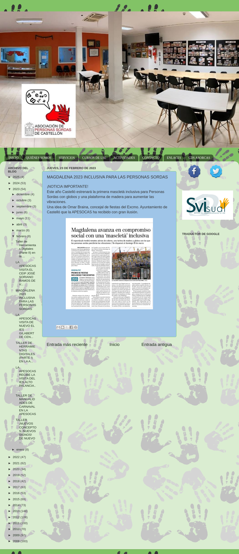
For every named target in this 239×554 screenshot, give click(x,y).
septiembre (24, 206)
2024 (16, 183)
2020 (16, 469)
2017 (16, 487)
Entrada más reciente (67, 344)
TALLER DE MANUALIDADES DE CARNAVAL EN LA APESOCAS (26, 405)
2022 (16, 457)
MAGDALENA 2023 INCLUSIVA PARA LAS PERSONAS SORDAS (26, 300)
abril (19, 224)
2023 (16, 189)
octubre (22, 200)
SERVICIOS (67, 158)
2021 (16, 463)
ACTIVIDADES (124, 158)
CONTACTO (151, 158)
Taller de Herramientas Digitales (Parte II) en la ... (26, 249)
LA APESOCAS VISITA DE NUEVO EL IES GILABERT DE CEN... (26, 326)
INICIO (14, 158)
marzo (21, 230)
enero (20, 449)
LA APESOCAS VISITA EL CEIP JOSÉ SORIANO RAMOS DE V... (26, 273)
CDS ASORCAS (199, 158)
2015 (16, 499)
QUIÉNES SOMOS (38, 158)
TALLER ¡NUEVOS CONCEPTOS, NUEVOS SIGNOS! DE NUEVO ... (26, 431)
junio (20, 212)
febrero (21, 236)
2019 (16, 475)
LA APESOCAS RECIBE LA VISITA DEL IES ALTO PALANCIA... (26, 378)
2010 (16, 529)
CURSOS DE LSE (94, 158)
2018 (16, 481)
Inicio (114, 344)
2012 (16, 517)
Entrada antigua (157, 344)
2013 (16, 511)
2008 (16, 541)
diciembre (23, 194)
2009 (16, 535)
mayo (20, 218)
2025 (16, 177)
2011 (16, 523)
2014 (16, 505)
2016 (16, 493)
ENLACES (174, 158)
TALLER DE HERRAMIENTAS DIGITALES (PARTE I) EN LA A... (25, 352)
